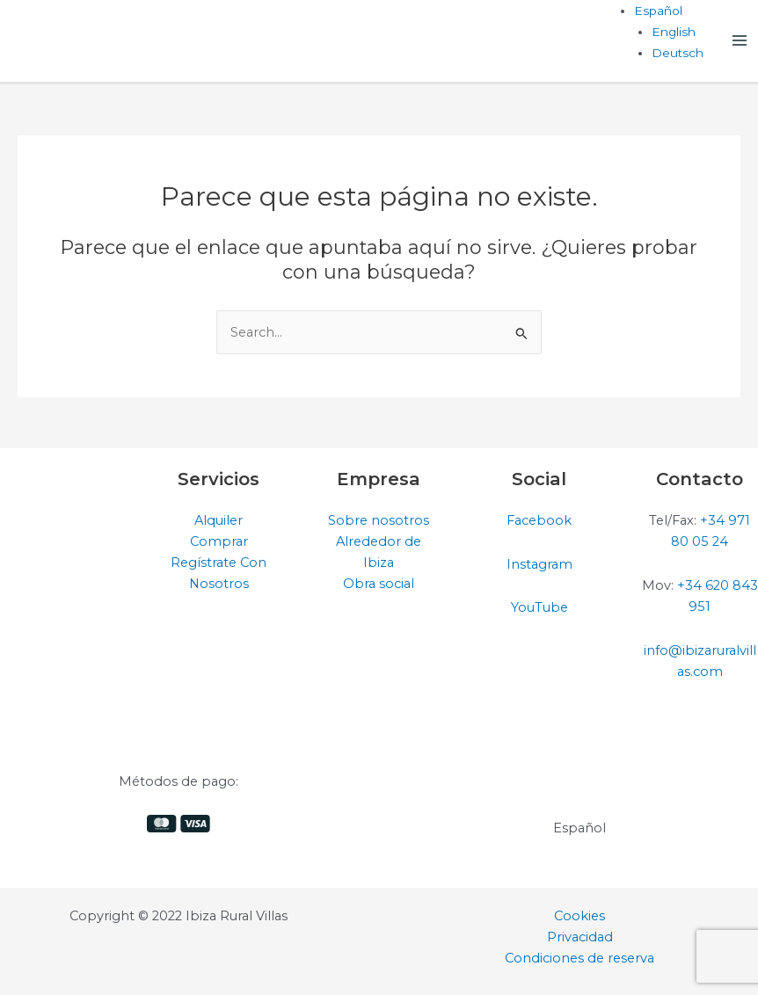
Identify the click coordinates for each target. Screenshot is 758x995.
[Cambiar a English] (674, 32)
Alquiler (218, 520)
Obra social (378, 584)
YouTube (539, 607)
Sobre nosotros (378, 520)
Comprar (219, 541)
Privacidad (580, 937)
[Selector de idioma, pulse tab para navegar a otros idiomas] (658, 11)
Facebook (539, 520)
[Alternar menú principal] (739, 40)
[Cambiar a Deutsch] (677, 53)
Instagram (539, 564)
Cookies (579, 916)
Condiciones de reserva (579, 958)
